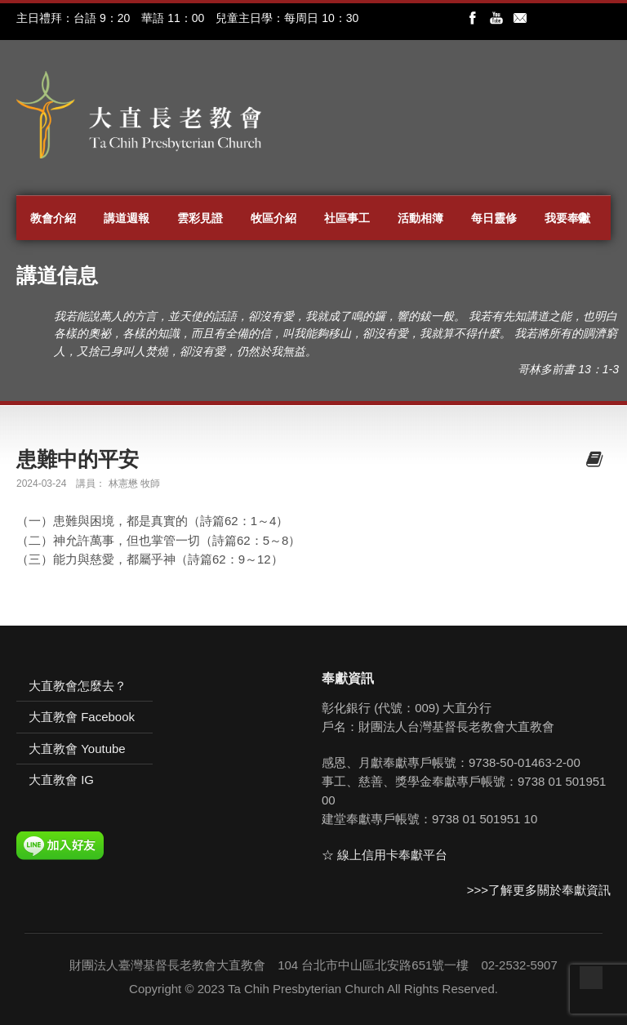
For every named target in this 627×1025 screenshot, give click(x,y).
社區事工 (347, 218)
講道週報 (126, 218)
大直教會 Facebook (82, 717)
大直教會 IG (61, 780)
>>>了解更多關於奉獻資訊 (539, 890)
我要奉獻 (567, 218)
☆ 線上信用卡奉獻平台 (384, 855)
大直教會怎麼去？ (78, 686)
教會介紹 (53, 218)
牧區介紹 (273, 218)
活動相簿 (420, 218)
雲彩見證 (200, 218)
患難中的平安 (77, 459)
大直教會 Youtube (77, 748)
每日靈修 (494, 218)
